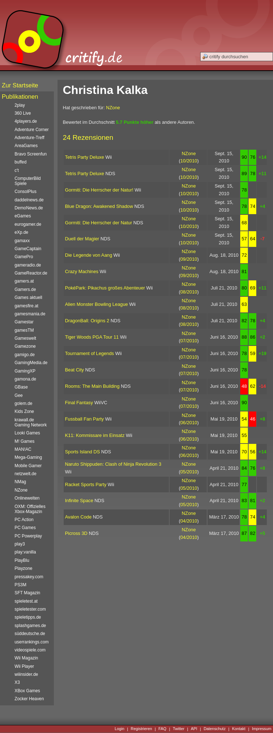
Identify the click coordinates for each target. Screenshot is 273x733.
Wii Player (24, 666)
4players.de (26, 121)
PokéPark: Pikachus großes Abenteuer (105, 288)
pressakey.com (29, 576)
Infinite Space (79, 500)
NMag (20, 481)
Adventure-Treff (29, 137)
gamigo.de (25, 354)
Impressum (262, 729)
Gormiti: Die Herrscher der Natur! (99, 190)
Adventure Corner (32, 129)
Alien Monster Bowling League (96, 304)
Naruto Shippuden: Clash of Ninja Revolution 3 (113, 464)
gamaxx (22, 240)
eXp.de (21, 232)
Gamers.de (25, 289)
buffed (21, 162)
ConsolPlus (25, 191)
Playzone (23, 568)
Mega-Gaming (28, 457)
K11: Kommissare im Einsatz (95, 435)
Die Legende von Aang (88, 255)
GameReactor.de (31, 273)
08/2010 (188, 292)
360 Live (23, 113)
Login (119, 729)
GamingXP (25, 371)
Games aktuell (28, 297)
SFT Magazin (27, 592)
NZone (113, 107)
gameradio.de (28, 265)
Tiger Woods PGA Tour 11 (92, 337)
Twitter (179, 729)
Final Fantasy (79, 402)
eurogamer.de (28, 224)
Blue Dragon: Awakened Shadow (99, 206)
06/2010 (188, 422)
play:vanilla (25, 552)
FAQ (162, 729)
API (194, 729)
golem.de (23, 403)
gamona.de (25, 379)
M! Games (25, 441)
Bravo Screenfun (31, 154)
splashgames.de (30, 625)
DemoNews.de (29, 207)
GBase (21, 387)
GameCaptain (28, 248)
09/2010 (188, 259)
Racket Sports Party (86, 484)
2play (20, 105)
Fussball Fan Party (84, 419)
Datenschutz (214, 729)
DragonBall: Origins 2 (87, 320)
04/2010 (188, 521)
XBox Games (27, 690)
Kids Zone (24, 411)
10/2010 (188, 160)
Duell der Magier (82, 238)
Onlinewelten (27, 498)
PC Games (25, 527)
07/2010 (188, 340)
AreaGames (26, 145)
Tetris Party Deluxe (84, 157)
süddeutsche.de (30, 633)
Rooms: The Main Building (92, 386)
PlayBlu (22, 560)
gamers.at (24, 281)
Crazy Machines (82, 271)
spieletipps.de (28, 617)
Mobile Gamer (28, 465)
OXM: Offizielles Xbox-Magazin (30, 509)
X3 (17, 682)
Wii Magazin (26, 658)
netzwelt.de (25, 473)
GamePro (24, 256)
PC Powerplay (28, 536)
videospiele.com (30, 650)
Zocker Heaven (29, 698)
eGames (23, 215)
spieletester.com (30, 609)
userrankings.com (32, 642)
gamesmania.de (30, 313)
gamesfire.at (26, 305)
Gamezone (25, 346)
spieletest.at (26, 601)
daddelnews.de (29, 199)
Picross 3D (76, 533)
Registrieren (141, 729)
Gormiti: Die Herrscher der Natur (98, 222)
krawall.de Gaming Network (31, 422)
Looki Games (27, 433)
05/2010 (188, 471)
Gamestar (24, 321)
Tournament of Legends (89, 353)
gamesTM (24, 330)
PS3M (20, 584)
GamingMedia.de (31, 362)
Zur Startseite (20, 85)
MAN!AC (23, 449)
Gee (19, 395)
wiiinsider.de (26, 674)
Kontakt (238, 729)
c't (17, 170)
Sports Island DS (82, 451)
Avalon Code (78, 517)
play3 (20, 544)
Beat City (74, 370)
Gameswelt (25, 338)
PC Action (24, 519)
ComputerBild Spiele (28, 181)
